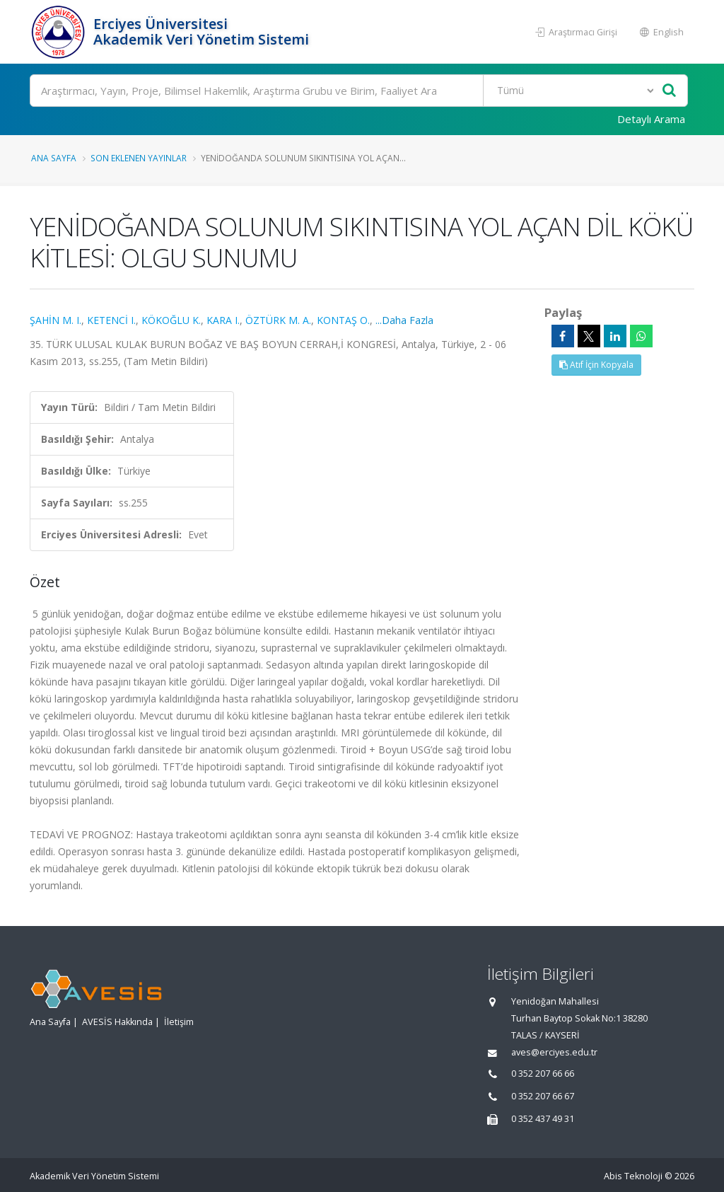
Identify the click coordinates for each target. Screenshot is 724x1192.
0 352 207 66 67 (542, 1096)
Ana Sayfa (53, 157)
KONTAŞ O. (343, 320)
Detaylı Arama (651, 119)
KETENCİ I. (111, 320)
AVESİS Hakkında (117, 1022)
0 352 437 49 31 (542, 1119)
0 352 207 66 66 (542, 1073)
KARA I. (223, 320)
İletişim (179, 1022)
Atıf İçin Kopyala (596, 365)
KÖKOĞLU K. (171, 320)
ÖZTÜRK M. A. (278, 320)
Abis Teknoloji (633, 1176)
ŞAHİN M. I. (55, 320)
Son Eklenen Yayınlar (138, 157)
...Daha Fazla (404, 320)
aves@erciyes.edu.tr (554, 1052)
